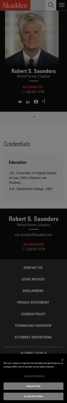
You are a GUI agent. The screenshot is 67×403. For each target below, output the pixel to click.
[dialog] (33, 378)
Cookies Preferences (34, 375)
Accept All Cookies (33, 396)
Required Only (34, 386)
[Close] (62, 359)
